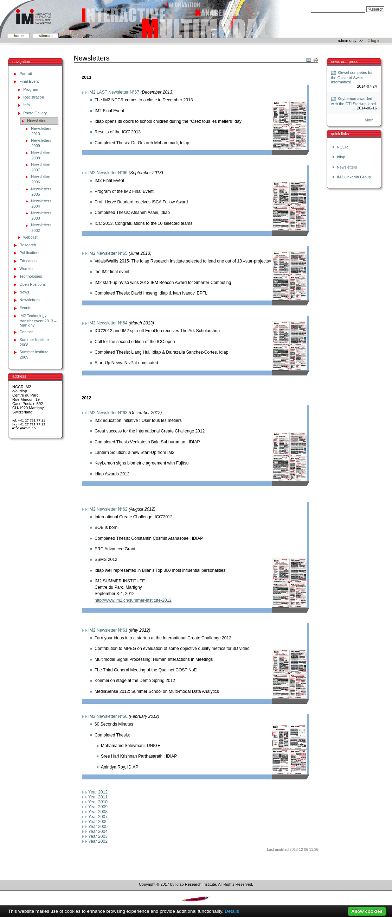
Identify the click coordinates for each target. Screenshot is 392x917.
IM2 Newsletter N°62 (107, 509)
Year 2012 (98, 792)
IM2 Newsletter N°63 (107, 412)
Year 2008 (98, 811)
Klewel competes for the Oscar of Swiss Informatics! (351, 77)
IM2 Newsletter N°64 (107, 323)
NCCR (342, 147)
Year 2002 (98, 841)
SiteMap (46, 35)
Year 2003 (98, 836)
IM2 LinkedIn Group (354, 177)
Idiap (341, 157)
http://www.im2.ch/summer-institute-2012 (133, 600)
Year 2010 (98, 801)
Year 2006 (98, 821)
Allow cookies (367, 911)
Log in (375, 40)
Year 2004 (98, 831)
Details (232, 911)
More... (371, 120)
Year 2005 (98, 826)
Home (19, 35)
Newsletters (347, 167)
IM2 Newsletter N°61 (107, 630)
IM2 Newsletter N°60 (107, 716)
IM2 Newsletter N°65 (107, 253)
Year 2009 (98, 806)
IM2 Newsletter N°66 (107, 172)
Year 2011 (98, 797)
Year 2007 (98, 816)
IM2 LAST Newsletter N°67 (113, 92)
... (13, 363)
